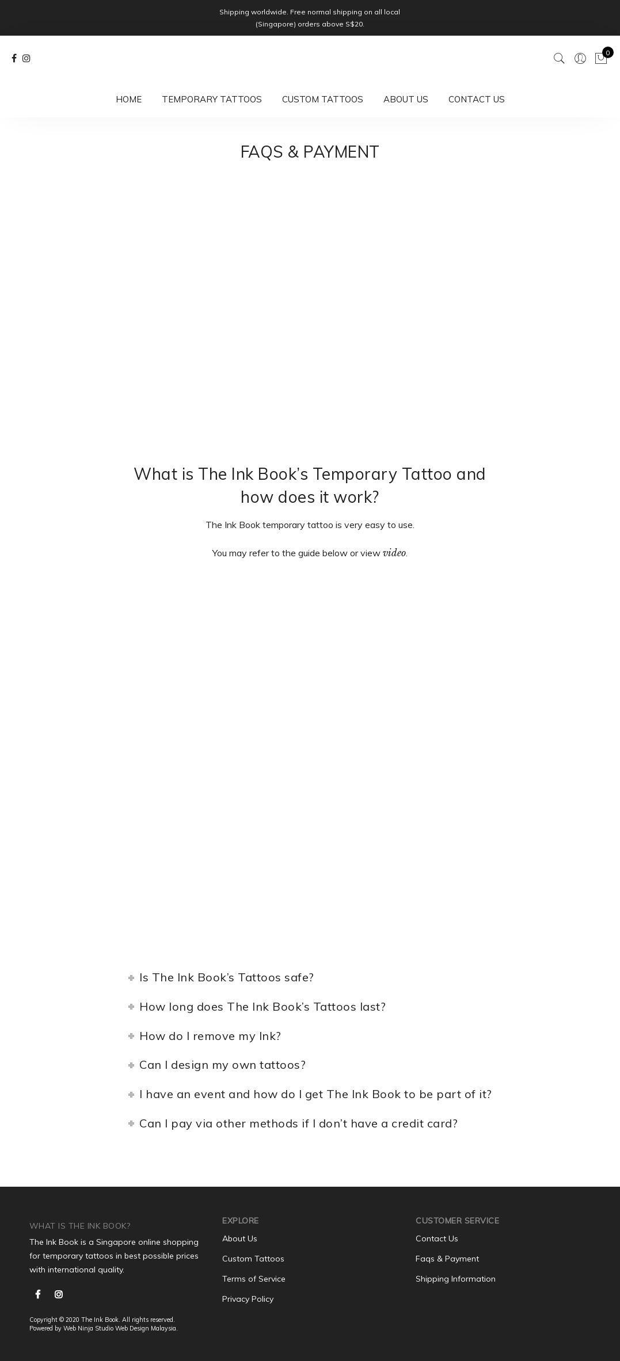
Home (129, 99)
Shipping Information (456, 1279)
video (394, 553)
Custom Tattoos (322, 99)
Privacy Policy (247, 1299)
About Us (405, 99)
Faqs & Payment (447, 1258)
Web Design (132, 1328)
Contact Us (476, 99)
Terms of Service (254, 1279)
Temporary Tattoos (212, 99)
